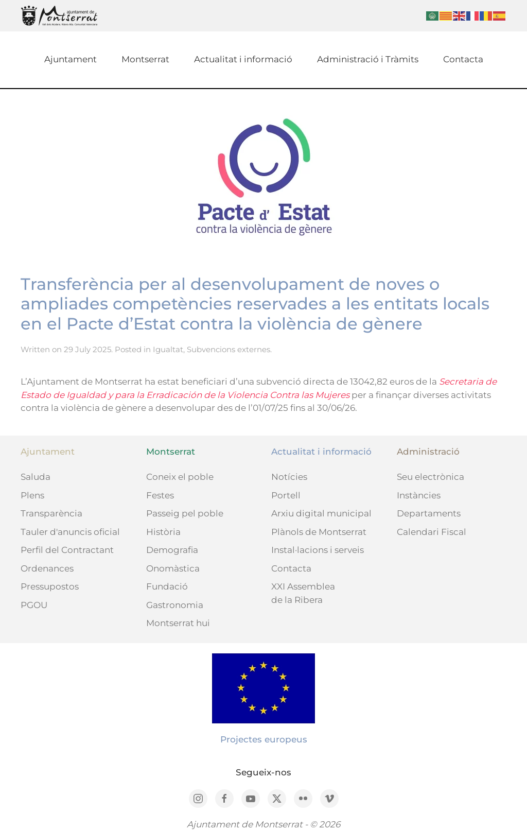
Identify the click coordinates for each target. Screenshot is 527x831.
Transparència (51, 513)
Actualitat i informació (243, 59)
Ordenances (47, 568)
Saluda (35, 477)
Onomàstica (173, 568)
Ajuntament (70, 59)
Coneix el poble (180, 477)
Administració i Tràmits (367, 59)
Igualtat (168, 349)
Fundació (167, 586)
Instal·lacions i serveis (317, 550)
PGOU (34, 605)
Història (163, 532)
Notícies (289, 477)
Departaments (429, 513)
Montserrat (145, 59)
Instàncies (419, 495)
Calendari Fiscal (431, 532)
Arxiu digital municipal (321, 513)
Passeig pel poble (184, 513)
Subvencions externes (228, 349)
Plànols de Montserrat (318, 532)
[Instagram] (198, 798)
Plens (32, 495)
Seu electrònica (430, 477)
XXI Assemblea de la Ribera (303, 593)
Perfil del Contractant (67, 550)
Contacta (463, 59)
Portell (286, 495)
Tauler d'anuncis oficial (70, 532)
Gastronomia (174, 605)
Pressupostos (50, 586)
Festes (160, 495)
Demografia (172, 550)
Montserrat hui (178, 623)
